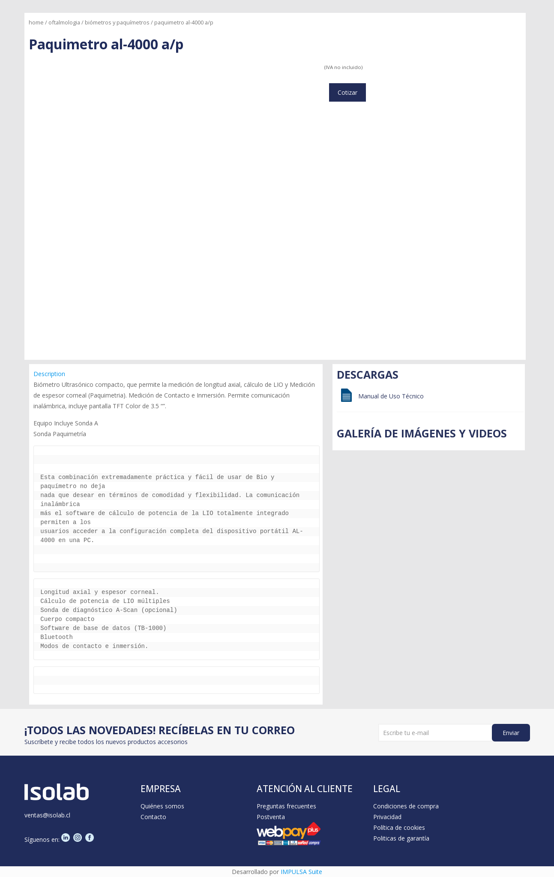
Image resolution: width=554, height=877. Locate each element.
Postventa (271, 817)
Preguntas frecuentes (286, 806)
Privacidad (387, 817)
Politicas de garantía (401, 838)
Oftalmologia (64, 22)
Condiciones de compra (406, 806)
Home (36, 22)
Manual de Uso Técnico (391, 396)
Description (49, 374)
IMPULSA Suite (301, 872)
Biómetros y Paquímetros (117, 22)
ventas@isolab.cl (47, 815)
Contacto (153, 817)
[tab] (176, 373)
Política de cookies (399, 827)
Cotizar (347, 92)
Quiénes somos (162, 806)
